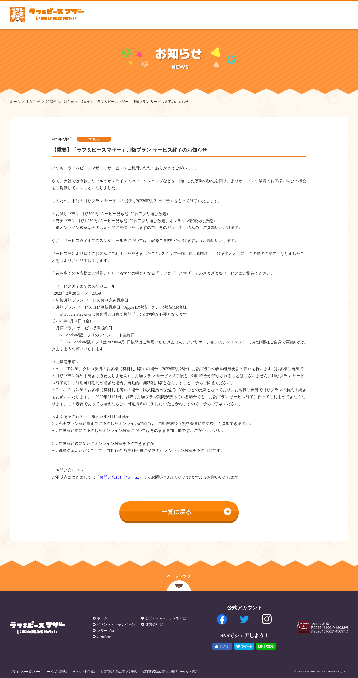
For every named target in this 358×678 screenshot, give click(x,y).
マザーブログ (107, 631)
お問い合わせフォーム (119, 477)
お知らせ (33, 102)
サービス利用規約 (56, 671)
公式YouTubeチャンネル (163, 618)
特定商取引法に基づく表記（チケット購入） (171, 671)
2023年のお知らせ (60, 102)
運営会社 (152, 624)
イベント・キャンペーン (116, 624)
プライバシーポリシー (25, 671)
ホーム (15, 102)
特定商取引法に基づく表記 (119, 671)
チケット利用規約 (84, 671)
